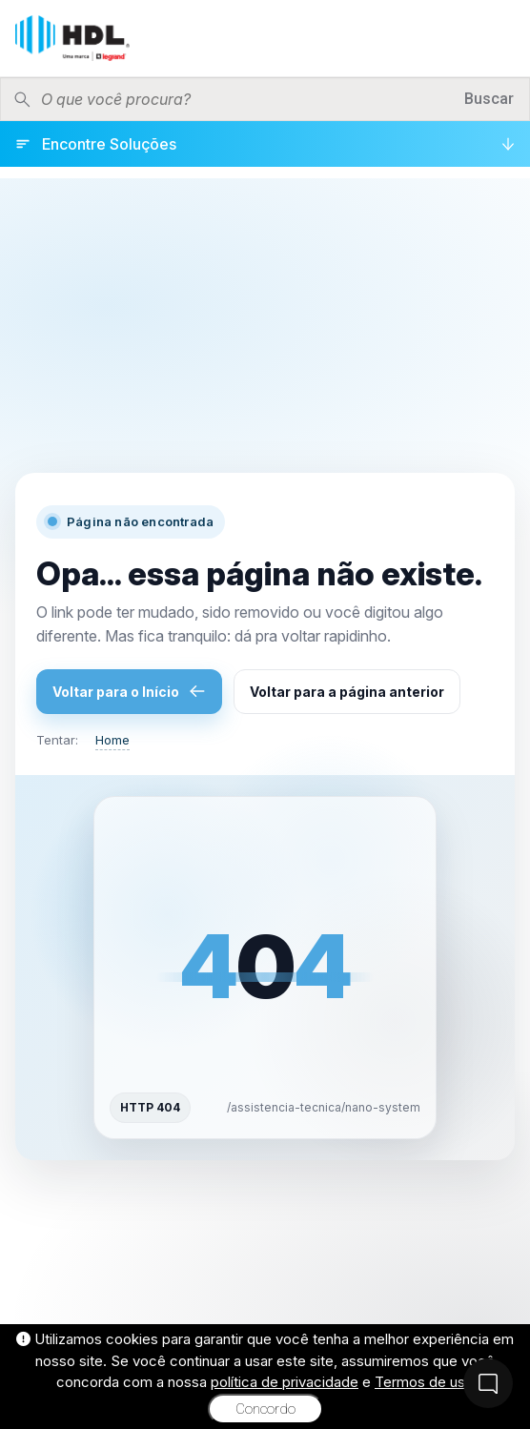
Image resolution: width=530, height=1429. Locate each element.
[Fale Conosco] (488, 1383)
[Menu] (500, 38)
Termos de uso (424, 1382)
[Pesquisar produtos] (246, 99)
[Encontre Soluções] (265, 144)
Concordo (265, 1409)
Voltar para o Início (129, 691)
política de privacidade (284, 1382)
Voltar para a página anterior (347, 692)
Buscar (489, 99)
